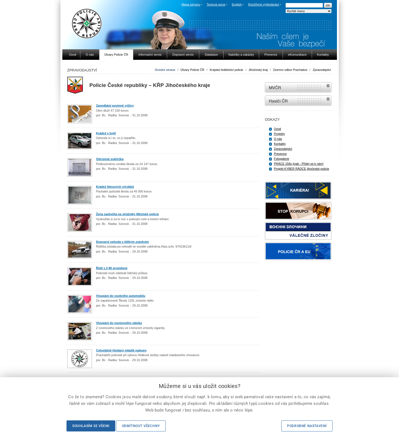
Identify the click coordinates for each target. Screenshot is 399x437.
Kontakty (280, 143)
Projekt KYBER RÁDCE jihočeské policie (301, 168)
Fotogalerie (281, 158)
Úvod (277, 128)
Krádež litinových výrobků (115, 186)
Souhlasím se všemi (90, 426)
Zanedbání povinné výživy (115, 105)
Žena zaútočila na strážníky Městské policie (127, 214)
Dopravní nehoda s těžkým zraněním (122, 241)
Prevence (280, 153)
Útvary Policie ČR (192, 69)
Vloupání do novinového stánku (119, 323)
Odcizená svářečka (110, 159)
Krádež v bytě (106, 133)
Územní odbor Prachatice (290, 69)
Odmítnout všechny (141, 426)
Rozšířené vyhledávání (263, 4)
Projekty (279, 133)
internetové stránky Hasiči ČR (298, 101)
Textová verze (215, 4)
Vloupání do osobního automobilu (120, 295)
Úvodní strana (165, 69)
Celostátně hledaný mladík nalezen (121, 350)
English (237, 4)
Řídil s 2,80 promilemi (111, 268)
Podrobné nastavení (307, 426)
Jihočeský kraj (258, 69)
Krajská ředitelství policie (226, 69)
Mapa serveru (190, 4)
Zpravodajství (322, 69)
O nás (278, 138)
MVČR (298, 87)
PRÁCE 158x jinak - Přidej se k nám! (299, 163)
